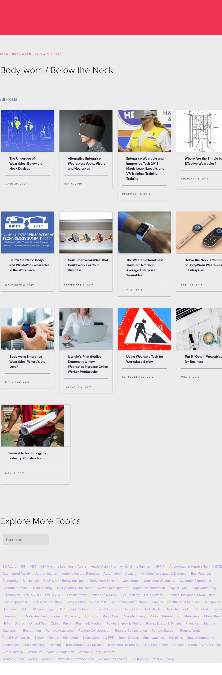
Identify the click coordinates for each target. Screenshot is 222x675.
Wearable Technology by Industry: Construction (27, 455)
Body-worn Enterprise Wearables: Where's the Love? (27, 362)
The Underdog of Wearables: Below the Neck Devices (25, 163)
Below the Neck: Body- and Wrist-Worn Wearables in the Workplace (29, 265)
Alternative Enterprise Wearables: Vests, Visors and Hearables (86, 163)
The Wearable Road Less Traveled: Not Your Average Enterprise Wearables (145, 267)
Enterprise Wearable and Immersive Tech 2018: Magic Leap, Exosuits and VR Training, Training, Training (145, 168)
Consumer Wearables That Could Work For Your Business (88, 265)
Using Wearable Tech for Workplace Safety (144, 359)
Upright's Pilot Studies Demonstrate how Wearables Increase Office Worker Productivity (88, 364)
